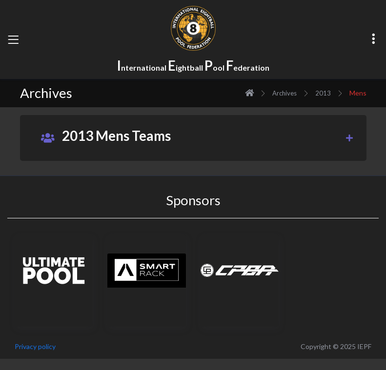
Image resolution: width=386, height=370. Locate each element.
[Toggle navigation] (13, 39)
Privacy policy (35, 346)
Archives (284, 93)
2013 (323, 93)
